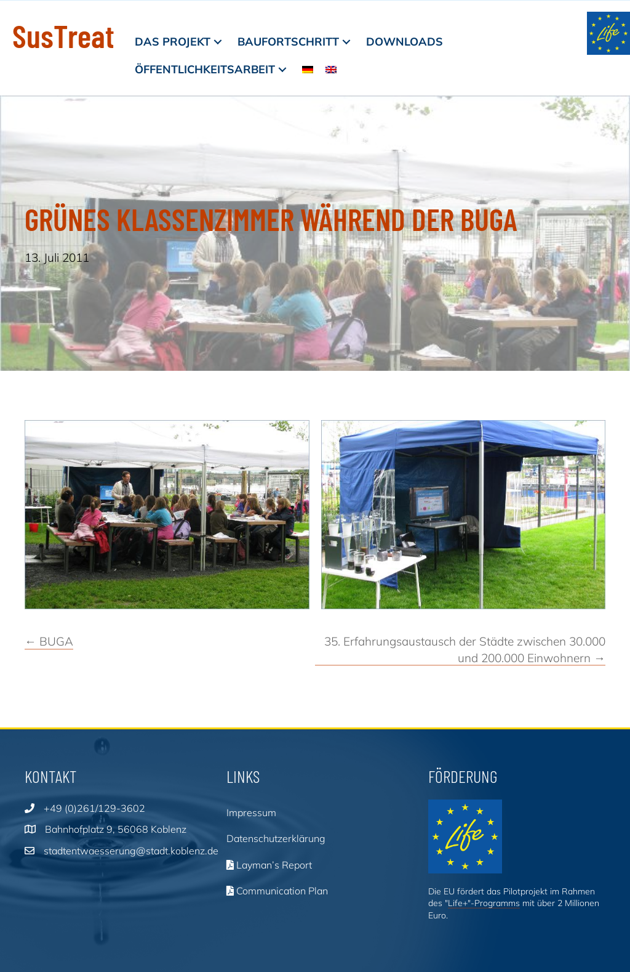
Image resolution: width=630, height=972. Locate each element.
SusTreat (63, 35)
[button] (217, 41)
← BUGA (49, 641)
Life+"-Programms (484, 903)
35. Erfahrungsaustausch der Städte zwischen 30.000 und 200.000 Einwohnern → (464, 649)
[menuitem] (307, 69)
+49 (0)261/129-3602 (94, 808)
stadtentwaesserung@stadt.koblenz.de (131, 850)
